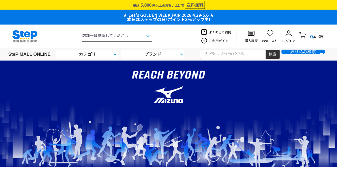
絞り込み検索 (303, 52)
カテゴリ (87, 54)
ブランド (152, 54)
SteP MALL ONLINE (29, 54)
